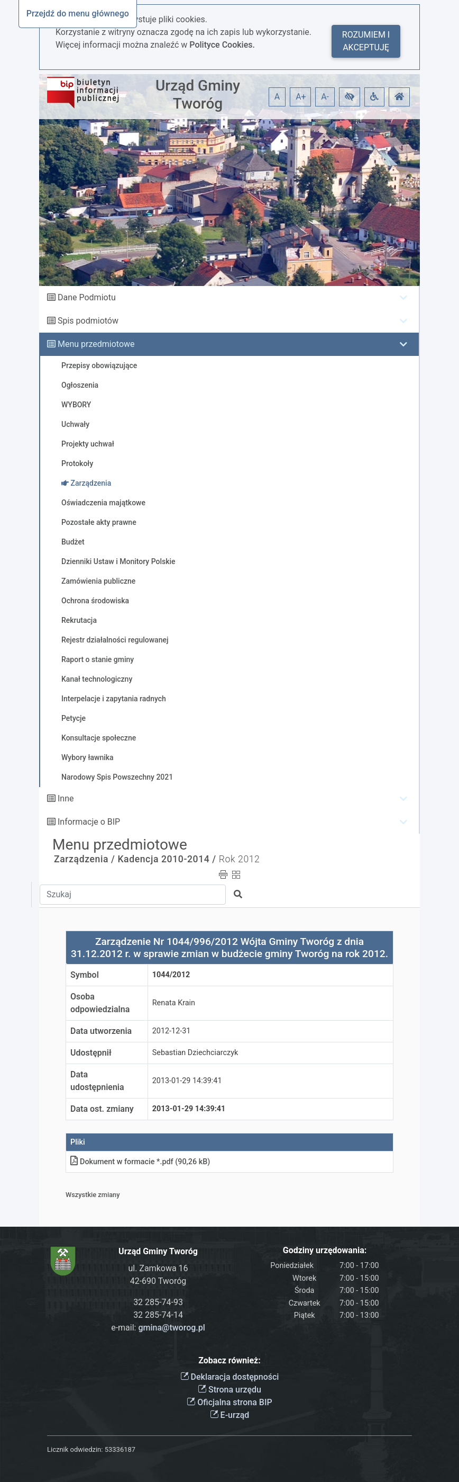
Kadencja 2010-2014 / (166, 859)
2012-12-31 (171, 1030)
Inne (66, 798)
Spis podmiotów (88, 321)
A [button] (277, 97)
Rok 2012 (239, 859)
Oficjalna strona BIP (229, 1402)
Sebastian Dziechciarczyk (195, 1052)
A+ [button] (301, 97)
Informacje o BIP (89, 822)
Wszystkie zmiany (93, 1195)
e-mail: (158, 1328)
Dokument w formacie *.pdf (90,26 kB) (140, 1161)
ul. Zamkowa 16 (158, 1268)
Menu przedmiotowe (96, 344)
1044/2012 (171, 974)
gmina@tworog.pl (171, 1328)
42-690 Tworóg (158, 1281)
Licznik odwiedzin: (75, 1449)
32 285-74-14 (158, 1315)
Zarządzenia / (84, 859)
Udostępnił (91, 1053)
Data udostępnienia (97, 1080)
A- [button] (325, 97)
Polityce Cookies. (222, 45)
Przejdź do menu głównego (77, 13)
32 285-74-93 (158, 1302)
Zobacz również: (229, 1360)
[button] (349, 96)
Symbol (84, 975)
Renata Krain (173, 1002)
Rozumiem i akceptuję (366, 41)
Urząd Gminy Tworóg (197, 94)
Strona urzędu (229, 1390)
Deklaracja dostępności (229, 1377)
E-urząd (230, 1415)
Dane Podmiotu (87, 297)
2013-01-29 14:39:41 (187, 1080)
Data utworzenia (101, 1031)
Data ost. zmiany (102, 1109)
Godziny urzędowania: (324, 1250)
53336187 (120, 1449)
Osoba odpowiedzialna (100, 1003)
